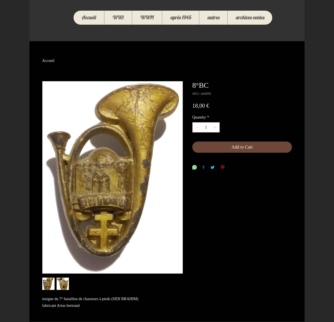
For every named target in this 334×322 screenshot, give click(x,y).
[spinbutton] (206, 127)
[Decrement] (196, 127)
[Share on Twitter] (212, 167)
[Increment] (215, 127)
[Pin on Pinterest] (222, 167)
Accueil (48, 61)
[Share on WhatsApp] (194, 167)
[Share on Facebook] (203, 167)
